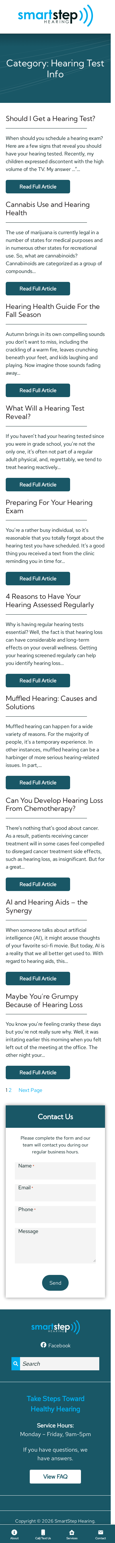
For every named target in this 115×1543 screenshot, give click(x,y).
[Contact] (100, 1534)
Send (55, 1283)
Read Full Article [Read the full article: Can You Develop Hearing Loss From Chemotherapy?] (37, 884)
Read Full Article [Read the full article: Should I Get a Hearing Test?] (37, 186)
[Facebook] (55, 1345)
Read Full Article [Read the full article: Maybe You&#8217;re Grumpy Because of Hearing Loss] (37, 1072)
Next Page (30, 1090)
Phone (27, 1209)
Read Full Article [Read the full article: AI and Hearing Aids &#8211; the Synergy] (37, 978)
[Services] (71, 1534)
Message (28, 1231)
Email (25, 1187)
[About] (14, 1534)
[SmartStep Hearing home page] (55, 16)
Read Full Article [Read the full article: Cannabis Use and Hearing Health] (37, 288)
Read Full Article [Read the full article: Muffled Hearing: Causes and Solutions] (37, 782)
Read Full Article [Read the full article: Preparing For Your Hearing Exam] (37, 578)
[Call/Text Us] (43, 1534)
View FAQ (55, 1476)
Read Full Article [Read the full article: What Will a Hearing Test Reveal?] (37, 484)
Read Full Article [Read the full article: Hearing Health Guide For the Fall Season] (37, 390)
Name (26, 1165)
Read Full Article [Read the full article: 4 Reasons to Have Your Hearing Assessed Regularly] (37, 680)
